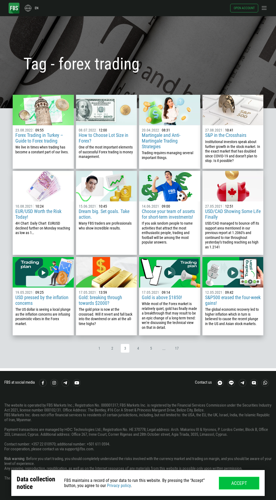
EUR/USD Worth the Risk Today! (38, 214)
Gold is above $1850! (162, 297)
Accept (239, 483)
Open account (244, 8)
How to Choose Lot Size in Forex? (103, 138)
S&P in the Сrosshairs (226, 135)
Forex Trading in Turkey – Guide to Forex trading (39, 138)
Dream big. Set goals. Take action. (104, 214)
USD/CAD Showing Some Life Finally (233, 214)
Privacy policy (119, 485)
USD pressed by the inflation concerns (41, 300)
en (36, 8)
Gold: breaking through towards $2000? (100, 300)
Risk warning (14, 458)
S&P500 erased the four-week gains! (233, 300)
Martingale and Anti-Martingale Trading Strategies (161, 140)
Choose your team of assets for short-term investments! (168, 214)
